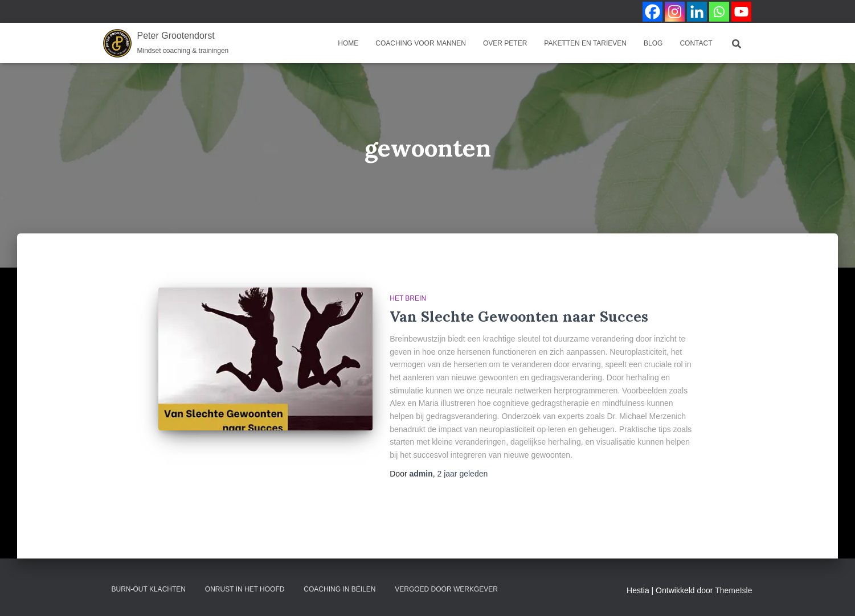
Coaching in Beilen (339, 589)
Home (348, 43)
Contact (696, 43)
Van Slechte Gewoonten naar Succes (519, 316)
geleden (462, 473)
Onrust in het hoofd (245, 589)
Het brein (408, 298)
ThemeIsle (733, 590)
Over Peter (505, 43)
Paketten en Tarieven (585, 43)
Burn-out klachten (149, 589)
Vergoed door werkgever (446, 589)
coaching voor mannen (420, 43)
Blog (653, 43)
